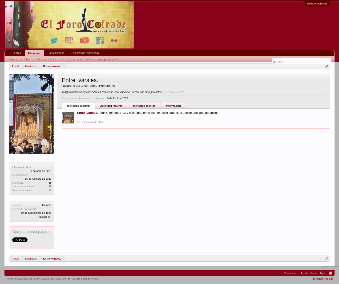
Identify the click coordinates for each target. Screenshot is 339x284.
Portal (314, 273)
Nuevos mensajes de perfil (102, 59)
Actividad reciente (111, 105)
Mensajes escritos (144, 105)
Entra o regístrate (317, 3)
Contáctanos (291, 273)
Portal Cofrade (56, 52)
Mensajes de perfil (78, 105)
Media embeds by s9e (86, 278)
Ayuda (304, 273)
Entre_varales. (87, 112)
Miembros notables (20, 59)
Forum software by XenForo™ (38, 278)
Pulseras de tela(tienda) (85, 52)
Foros (17, 52)
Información (173, 105)
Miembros (34, 53)
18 (49, 190)
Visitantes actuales (46, 59)
